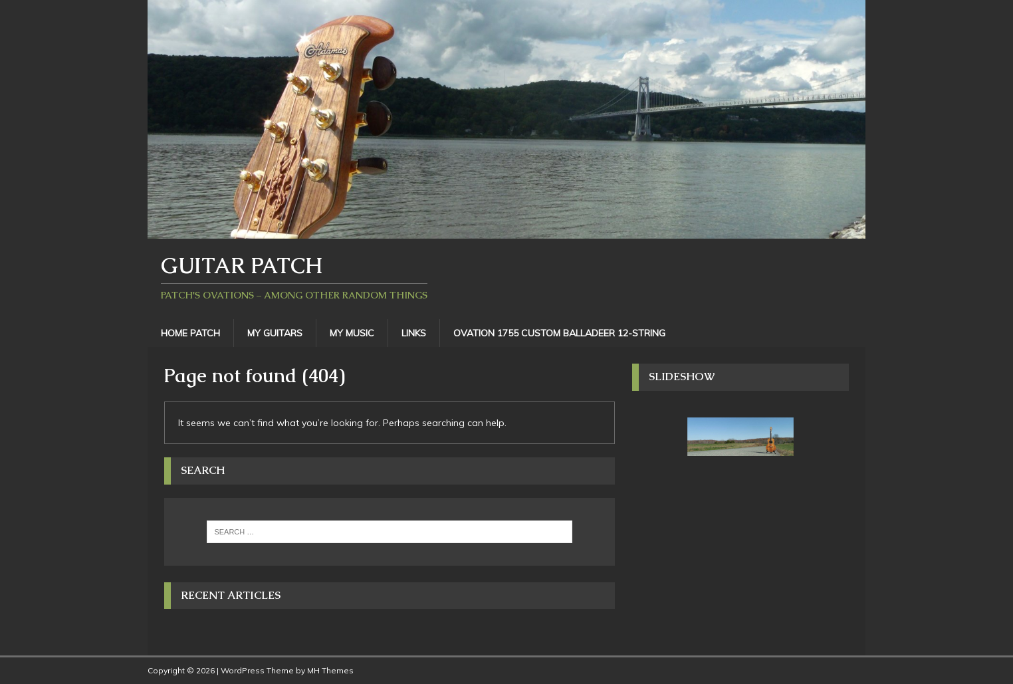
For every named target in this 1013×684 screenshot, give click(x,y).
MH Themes (330, 670)
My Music (352, 333)
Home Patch (190, 333)
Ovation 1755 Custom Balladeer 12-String (559, 333)
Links (413, 333)
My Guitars (274, 333)
